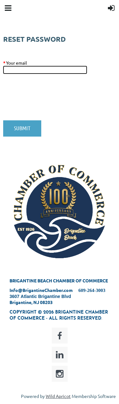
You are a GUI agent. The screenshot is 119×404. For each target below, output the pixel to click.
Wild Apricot (58, 396)
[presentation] (51, 100)
